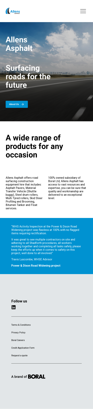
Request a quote (19, 355)
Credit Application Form (22, 348)
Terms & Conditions (21, 325)
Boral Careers (18, 340)
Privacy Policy (18, 332)
